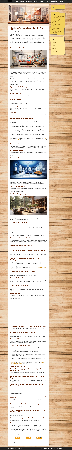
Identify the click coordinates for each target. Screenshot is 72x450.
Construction (29, 1)
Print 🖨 (17, 437)
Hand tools (54, 47)
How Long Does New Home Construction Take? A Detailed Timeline (22, 443)
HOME (17, 1)
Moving (46, 1)
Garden (41, 1)
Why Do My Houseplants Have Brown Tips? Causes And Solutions (21, 442)
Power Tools (54, 51)
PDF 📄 (28, 437)
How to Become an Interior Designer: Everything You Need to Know (24, 141)
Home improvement (53, 1)
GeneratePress (23, 448)
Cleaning (22, 1)
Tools (61, 1)
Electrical (36, 1)
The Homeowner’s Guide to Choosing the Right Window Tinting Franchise (57, 26)
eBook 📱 (39, 437)
